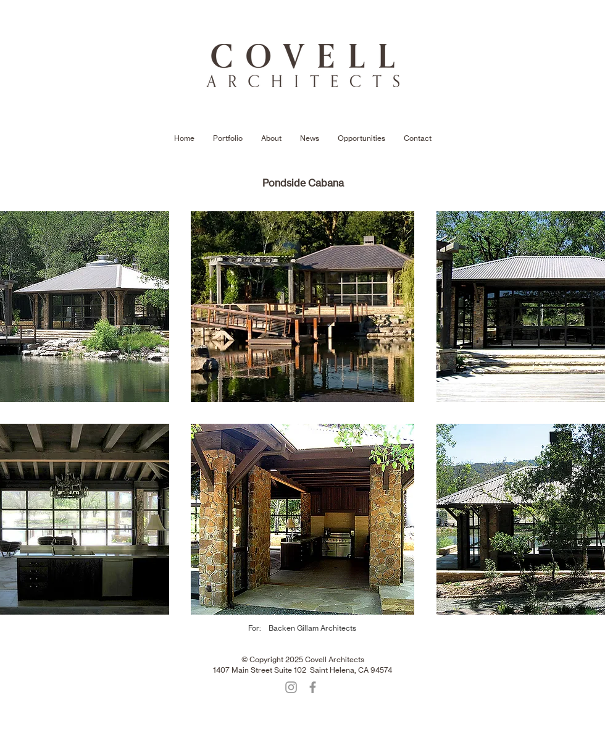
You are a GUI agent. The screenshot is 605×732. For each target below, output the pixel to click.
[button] (302, 306)
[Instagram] (291, 687)
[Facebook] (312, 687)
